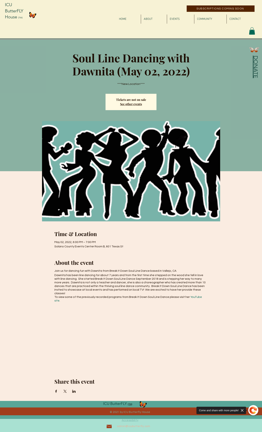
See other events (131, 104)
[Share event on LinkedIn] (74, 391)
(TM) (20, 17)
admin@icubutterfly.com (133, 426)
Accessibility (130, 420)
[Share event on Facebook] (56, 391)
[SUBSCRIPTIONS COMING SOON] (221, 8)
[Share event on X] (65, 391)
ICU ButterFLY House (14, 10)
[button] (252, 31)
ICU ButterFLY (115, 403)
